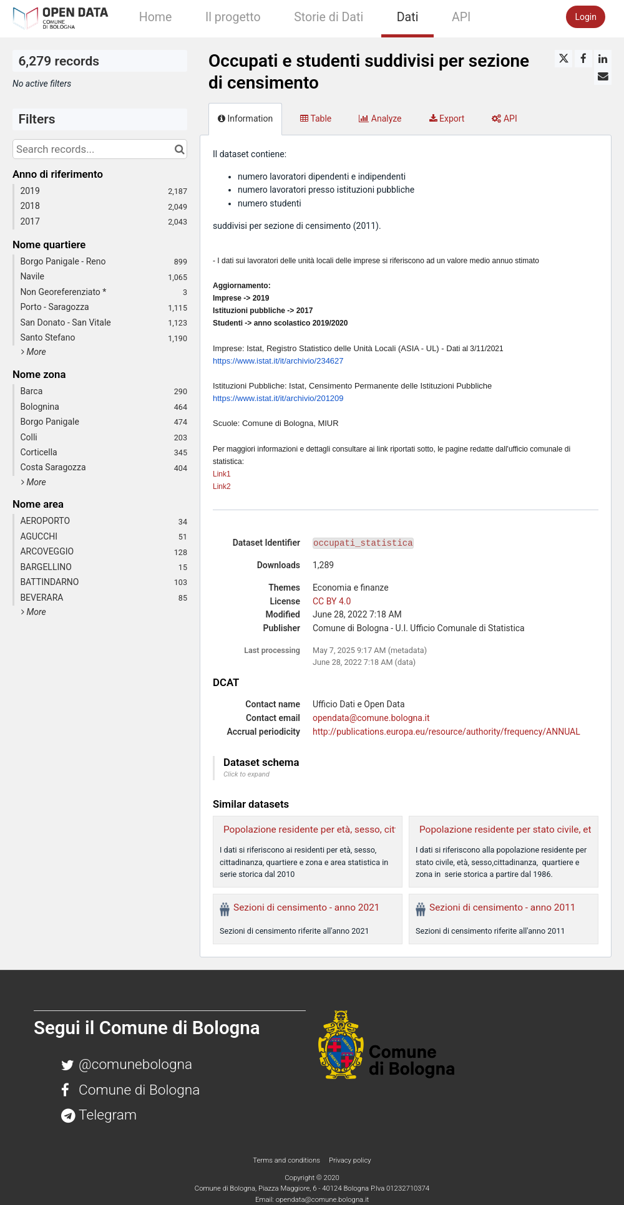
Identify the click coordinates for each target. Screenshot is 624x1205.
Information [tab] (245, 118)
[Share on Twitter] (563, 58)
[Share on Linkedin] (603, 58)
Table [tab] (315, 118)
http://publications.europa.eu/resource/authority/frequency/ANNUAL (446, 732)
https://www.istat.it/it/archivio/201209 (278, 398)
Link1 (222, 474)
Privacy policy (350, 1160)
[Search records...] (99, 149)
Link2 (222, 486)
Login (586, 17)
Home (155, 17)
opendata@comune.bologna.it (371, 718)
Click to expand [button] (246, 774)
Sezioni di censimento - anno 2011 (502, 907)
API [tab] (504, 118)
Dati (408, 17)
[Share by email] (603, 76)
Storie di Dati (328, 17)
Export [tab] (447, 118)
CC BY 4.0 (332, 601)
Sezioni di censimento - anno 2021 (306, 907)
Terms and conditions (287, 1160)
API (461, 17)
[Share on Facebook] (583, 58)
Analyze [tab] (380, 118)
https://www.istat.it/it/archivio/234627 (278, 360)
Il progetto (233, 17)
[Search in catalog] (179, 149)
